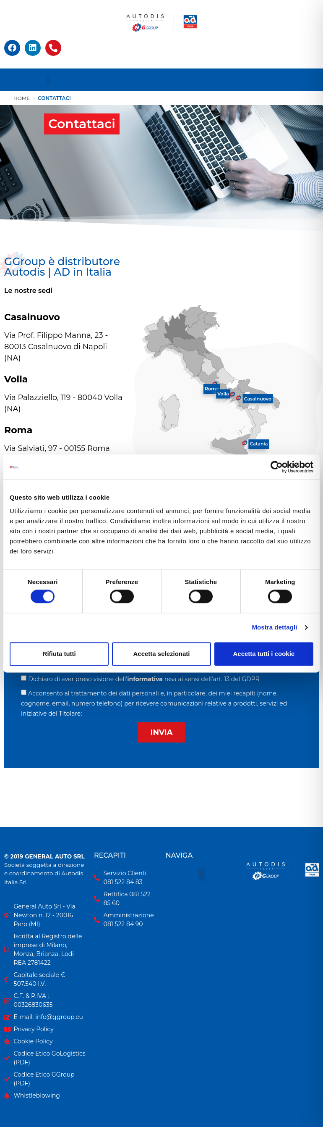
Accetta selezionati (161, 653)
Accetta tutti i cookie (263, 653)
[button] (48, 80)
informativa (145, 679)
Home (21, 98)
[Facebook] (12, 48)
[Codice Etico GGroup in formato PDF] (45, 1079)
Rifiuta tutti (59, 653)
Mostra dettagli (274, 627)
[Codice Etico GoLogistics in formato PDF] (45, 1058)
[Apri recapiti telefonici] (53, 48)
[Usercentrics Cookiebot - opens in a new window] (276, 467)
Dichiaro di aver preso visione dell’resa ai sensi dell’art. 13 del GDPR (143, 679)
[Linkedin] (33, 48)
